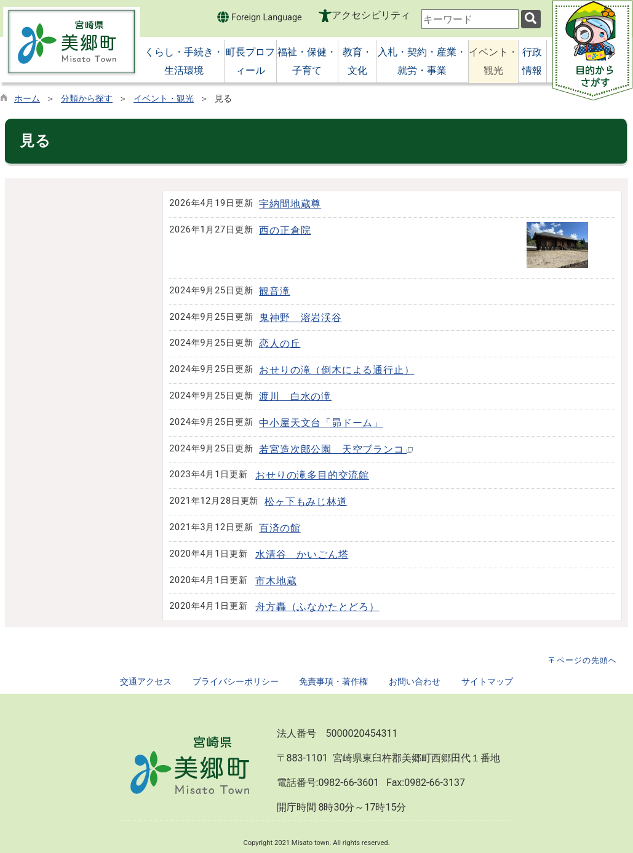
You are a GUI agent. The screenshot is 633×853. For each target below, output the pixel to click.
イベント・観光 (163, 98)
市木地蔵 (276, 581)
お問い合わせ (414, 681)
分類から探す (87, 98)
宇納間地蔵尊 (290, 204)
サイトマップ (487, 681)
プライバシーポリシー (236, 681)
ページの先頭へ (587, 660)
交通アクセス (146, 681)
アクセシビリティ (371, 15)
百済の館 (279, 528)
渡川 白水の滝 (295, 396)
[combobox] (470, 19)
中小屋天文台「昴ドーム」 (321, 423)
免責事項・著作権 (333, 681)
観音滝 (274, 291)
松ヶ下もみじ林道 (306, 501)
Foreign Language (259, 17)
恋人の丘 (279, 343)
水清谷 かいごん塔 (301, 554)
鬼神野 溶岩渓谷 (300, 317)
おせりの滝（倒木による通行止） (336, 370)
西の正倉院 (285, 230)
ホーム (27, 98)
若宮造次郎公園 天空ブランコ (336, 449)
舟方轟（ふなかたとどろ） (317, 607)
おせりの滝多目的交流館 (312, 475)
